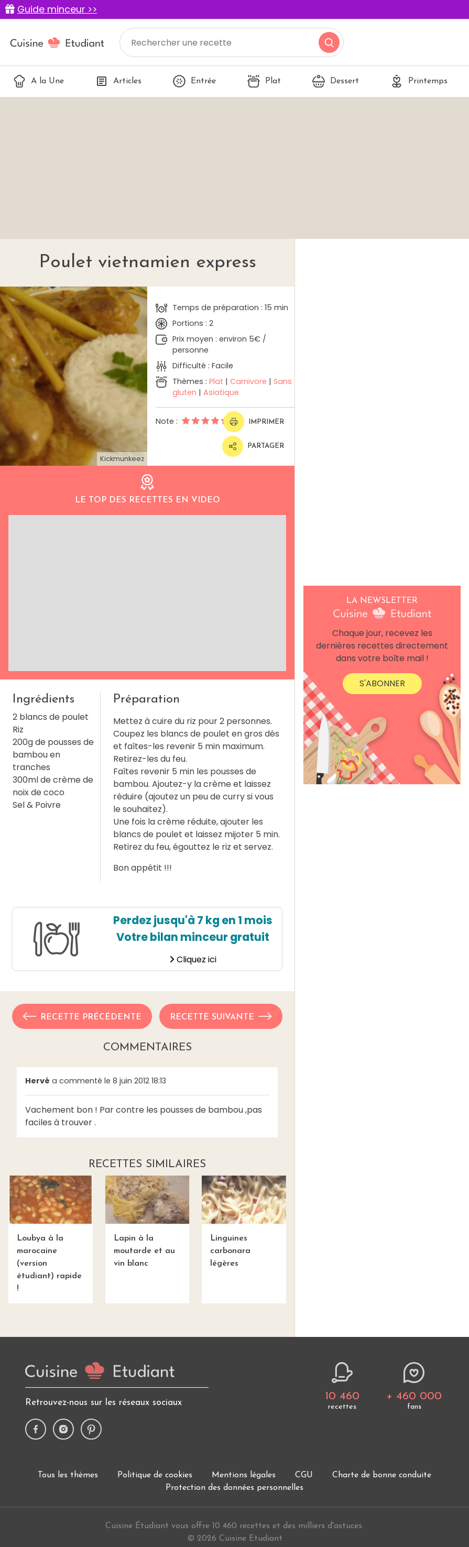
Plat (264, 81)
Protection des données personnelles (234, 1488)
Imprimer (253, 421)
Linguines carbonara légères (244, 1222)
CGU (304, 1475)
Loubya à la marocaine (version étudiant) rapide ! (50, 1234)
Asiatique (221, 392)
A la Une (38, 81)
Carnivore (248, 381)
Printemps (419, 81)
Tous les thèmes (68, 1475)
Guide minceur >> (57, 9)
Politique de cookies (154, 1475)
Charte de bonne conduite (381, 1475)
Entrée (194, 81)
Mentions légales (244, 1475)
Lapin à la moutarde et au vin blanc (147, 1222)
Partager (253, 446)
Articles (118, 81)
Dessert (335, 81)
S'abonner (382, 683)
